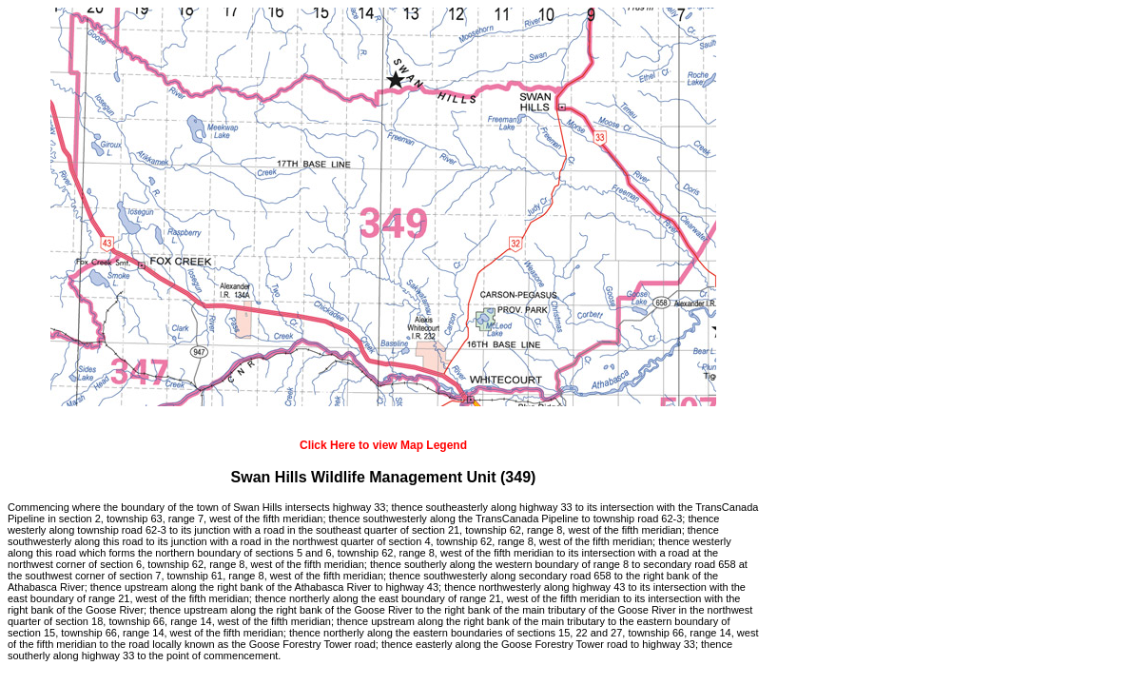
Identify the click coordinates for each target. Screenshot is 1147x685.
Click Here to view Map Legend (383, 445)
